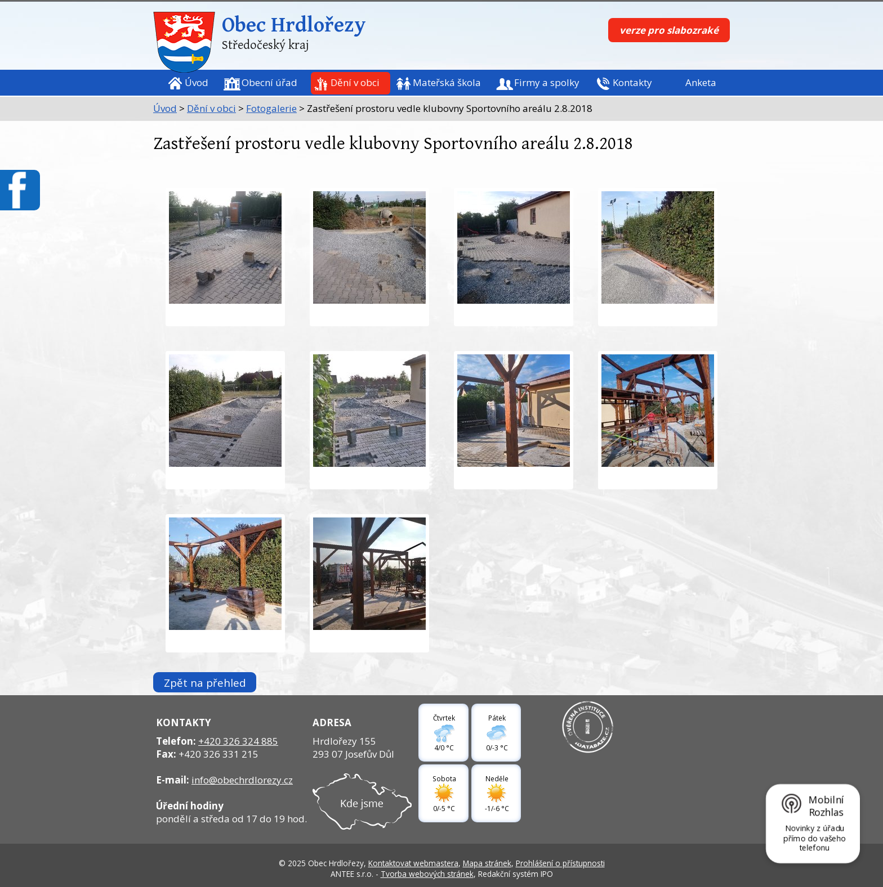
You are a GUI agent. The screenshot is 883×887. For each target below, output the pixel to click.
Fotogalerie (271, 108)
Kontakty (632, 82)
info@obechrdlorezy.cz (242, 779)
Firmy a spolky (546, 82)
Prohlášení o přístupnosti (560, 863)
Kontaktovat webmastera (413, 863)
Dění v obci (355, 82)
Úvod (196, 82)
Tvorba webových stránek (427, 873)
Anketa (700, 82)
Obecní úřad (269, 82)
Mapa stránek (487, 863)
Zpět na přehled (205, 682)
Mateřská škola (447, 82)
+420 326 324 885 (238, 741)
